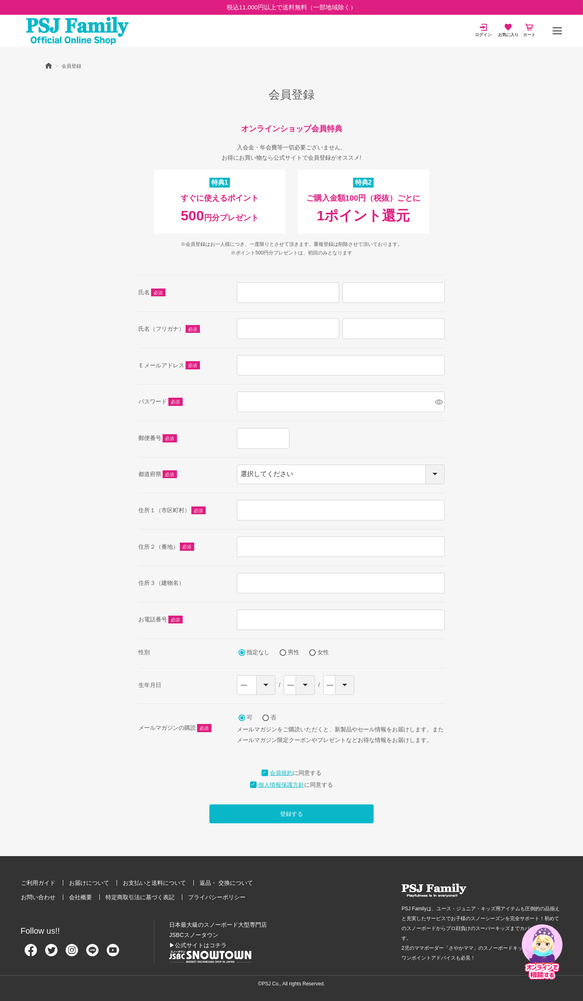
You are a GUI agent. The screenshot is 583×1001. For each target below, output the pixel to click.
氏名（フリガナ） (169, 329)
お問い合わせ (38, 897)
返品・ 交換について (226, 883)
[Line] (92, 953)
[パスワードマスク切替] (438, 402)
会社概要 (80, 897)
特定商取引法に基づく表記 (140, 897)
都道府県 (157, 474)
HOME (48, 65)
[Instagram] (72, 953)
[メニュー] (557, 30)
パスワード (160, 402)
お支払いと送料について (154, 883)
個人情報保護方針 (281, 784)
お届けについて (89, 883)
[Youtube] (113, 953)
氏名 (151, 293)
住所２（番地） (166, 547)
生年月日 (149, 685)
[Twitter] (51, 953)
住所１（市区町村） (172, 510)
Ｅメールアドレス (169, 365)
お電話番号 (160, 620)
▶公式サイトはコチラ (198, 945)
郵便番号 (157, 438)
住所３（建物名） (161, 583)
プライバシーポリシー (217, 897)
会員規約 (281, 773)
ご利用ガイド (38, 883)
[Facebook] (31, 953)
